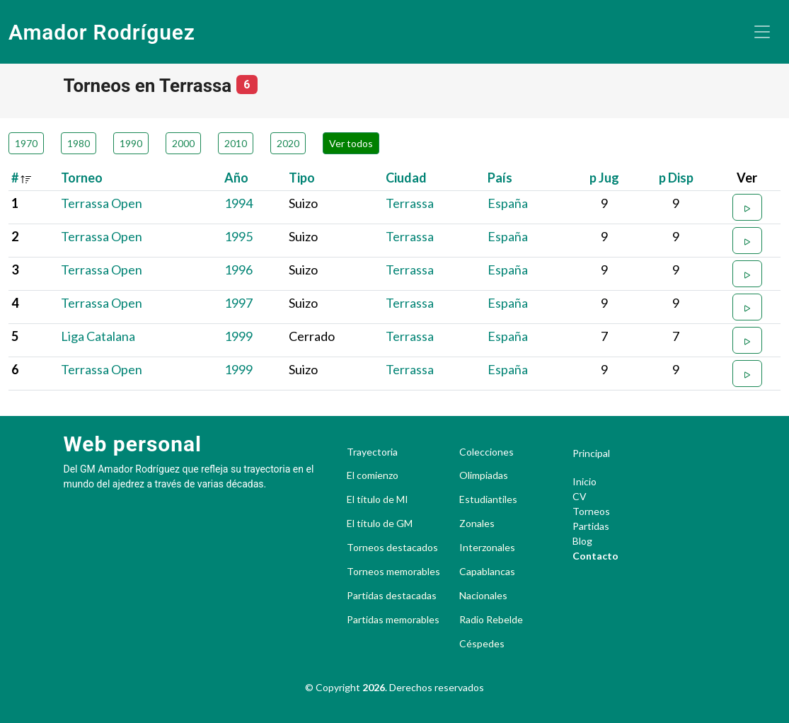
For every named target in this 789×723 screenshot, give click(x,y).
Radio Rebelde (491, 620)
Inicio (584, 481)
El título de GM (380, 523)
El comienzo (372, 475)
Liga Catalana (98, 336)
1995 (238, 236)
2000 (183, 143)
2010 (235, 143)
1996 (238, 269)
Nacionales (483, 596)
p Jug (604, 177)
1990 (131, 143)
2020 (288, 143)
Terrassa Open (101, 203)
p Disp (676, 177)
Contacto (595, 556)
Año (236, 177)
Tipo (302, 177)
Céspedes (482, 644)
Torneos (591, 511)
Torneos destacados (392, 548)
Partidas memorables (393, 620)
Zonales (477, 523)
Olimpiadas (483, 475)
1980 (78, 143)
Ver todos (351, 143)
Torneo (82, 177)
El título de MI (377, 499)
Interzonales (487, 548)
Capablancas (487, 572)
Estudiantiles (488, 499)
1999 (238, 336)
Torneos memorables (393, 572)
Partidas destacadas (392, 596)
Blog (582, 541)
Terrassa (410, 203)
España (508, 203)
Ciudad (406, 177)
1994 (238, 203)
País (500, 177)
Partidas (590, 526)
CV (579, 496)
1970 (26, 143)
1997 (238, 303)
